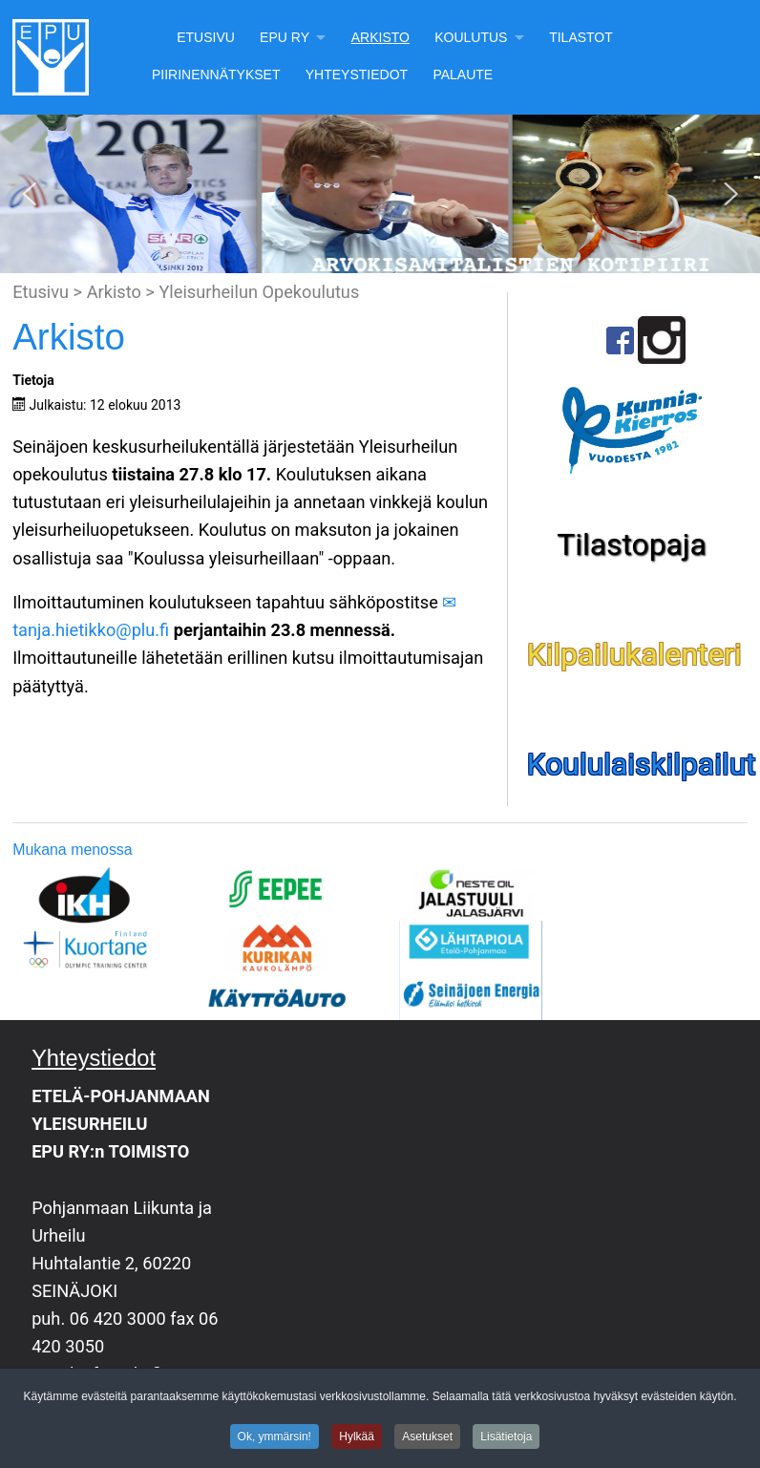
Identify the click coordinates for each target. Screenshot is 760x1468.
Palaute (463, 74)
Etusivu (206, 37)
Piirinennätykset (216, 74)
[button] (29, 194)
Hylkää (356, 1439)
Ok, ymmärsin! (274, 1439)
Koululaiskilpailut (641, 764)
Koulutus (470, 37)
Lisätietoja (506, 1439)
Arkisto (380, 37)
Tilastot (581, 37)
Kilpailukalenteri (634, 654)
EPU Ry (284, 37)
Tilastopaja (632, 544)
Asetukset (427, 1439)
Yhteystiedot (357, 74)
